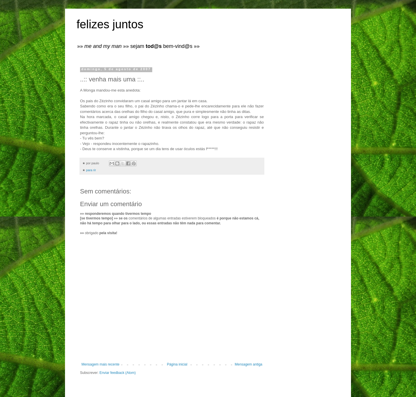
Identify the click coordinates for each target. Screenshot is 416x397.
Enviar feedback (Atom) (117, 373)
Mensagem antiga (248, 364)
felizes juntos (110, 24)
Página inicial (177, 364)
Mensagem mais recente (100, 364)
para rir (91, 170)
